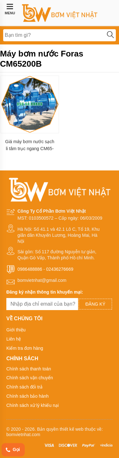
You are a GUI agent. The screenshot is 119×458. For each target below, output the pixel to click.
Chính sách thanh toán (28, 368)
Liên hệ (13, 339)
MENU (10, 9)
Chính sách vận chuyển (29, 377)
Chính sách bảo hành (27, 396)
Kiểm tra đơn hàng (24, 348)
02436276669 (59, 269)
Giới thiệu (16, 329)
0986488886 (29, 269)
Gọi (12, 450)
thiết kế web (71, 429)
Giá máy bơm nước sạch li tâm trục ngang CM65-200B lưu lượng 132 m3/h (29, 145)
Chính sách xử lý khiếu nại (32, 405)
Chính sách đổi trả (24, 386)
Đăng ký (95, 304)
